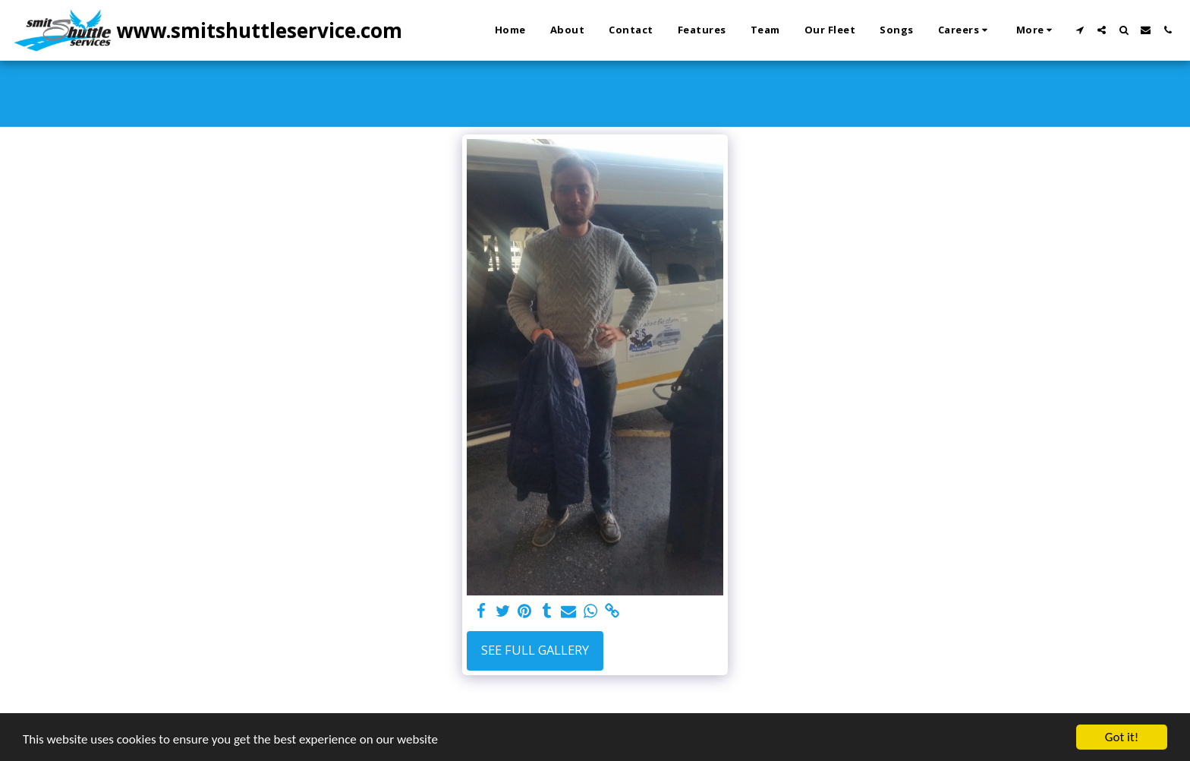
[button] (965, 30)
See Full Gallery (535, 649)
